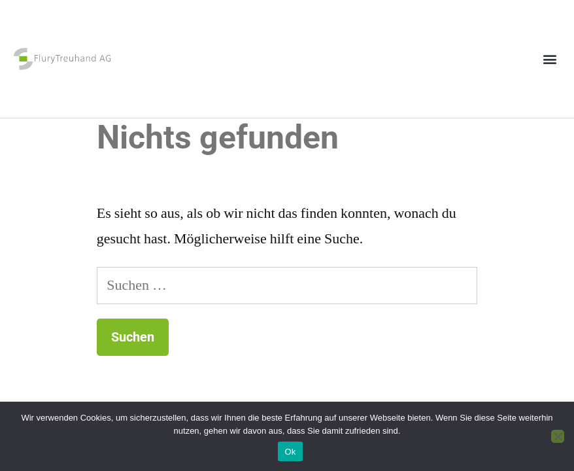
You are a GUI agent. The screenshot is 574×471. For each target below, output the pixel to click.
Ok (289, 452)
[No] (557, 436)
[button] (550, 59)
